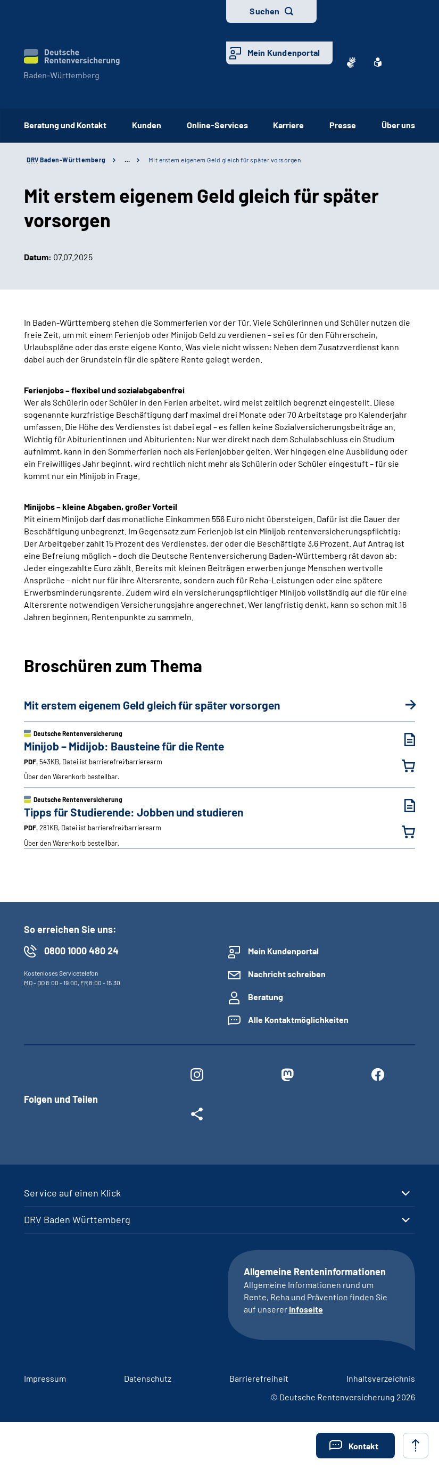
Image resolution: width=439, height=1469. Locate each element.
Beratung (265, 997)
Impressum (45, 1378)
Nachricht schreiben (287, 974)
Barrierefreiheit (258, 1378)
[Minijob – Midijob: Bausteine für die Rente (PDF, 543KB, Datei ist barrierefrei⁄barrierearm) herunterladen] (401, 739)
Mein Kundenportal (283, 52)
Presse (342, 125)
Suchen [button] (264, 11)
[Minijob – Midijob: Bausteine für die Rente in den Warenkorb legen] (401, 766)
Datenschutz (147, 1378)
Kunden (146, 125)
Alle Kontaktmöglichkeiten (298, 1019)
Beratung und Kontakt (65, 125)
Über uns (398, 125)
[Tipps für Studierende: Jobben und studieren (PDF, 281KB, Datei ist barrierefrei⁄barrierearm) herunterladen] (401, 805)
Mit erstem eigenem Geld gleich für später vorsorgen (224, 159)
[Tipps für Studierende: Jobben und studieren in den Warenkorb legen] (401, 832)
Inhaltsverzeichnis (380, 1378)
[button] (355, 1445)
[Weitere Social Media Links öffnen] (197, 1116)
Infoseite (306, 1309)
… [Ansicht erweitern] (127, 159)
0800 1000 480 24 (81, 950)
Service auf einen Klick (72, 1193)
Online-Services (217, 125)
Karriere (288, 125)
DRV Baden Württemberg (77, 1219)
